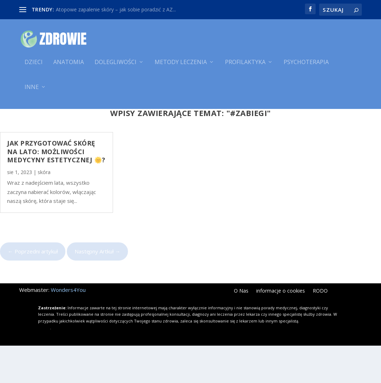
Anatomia (68, 66)
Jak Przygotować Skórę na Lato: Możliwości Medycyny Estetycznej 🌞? (56, 189)
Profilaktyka (245, 66)
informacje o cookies (280, 329)
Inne (32, 91)
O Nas (241, 329)
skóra (44, 209)
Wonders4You (68, 327)
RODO (320, 329)
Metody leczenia (181, 66)
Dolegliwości (115, 66)
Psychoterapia (306, 66)
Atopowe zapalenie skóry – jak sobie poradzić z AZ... (116, 9)
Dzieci (34, 66)
